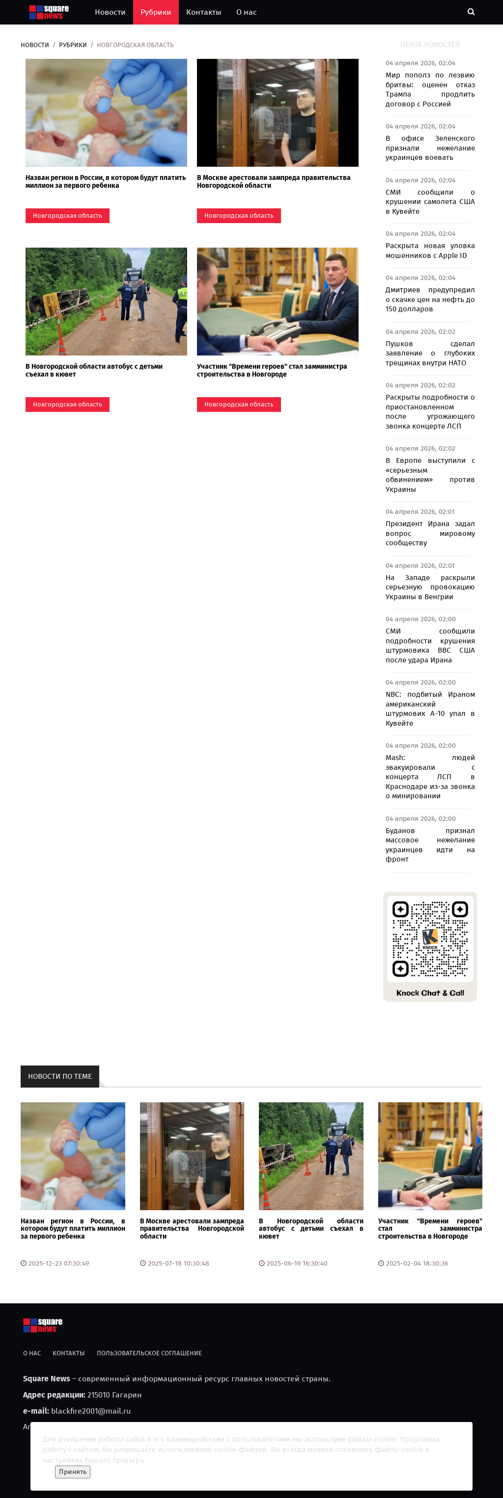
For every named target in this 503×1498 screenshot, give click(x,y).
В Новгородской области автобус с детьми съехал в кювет (94, 370)
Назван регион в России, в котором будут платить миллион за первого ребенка (106, 181)
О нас (246, 12)
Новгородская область (67, 215)
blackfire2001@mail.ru (91, 1411)
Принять (72, 1472)
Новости (110, 12)
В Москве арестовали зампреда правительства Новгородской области (274, 181)
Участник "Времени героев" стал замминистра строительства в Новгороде (272, 370)
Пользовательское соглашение (149, 1353)
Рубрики (155, 12)
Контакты (204, 12)
